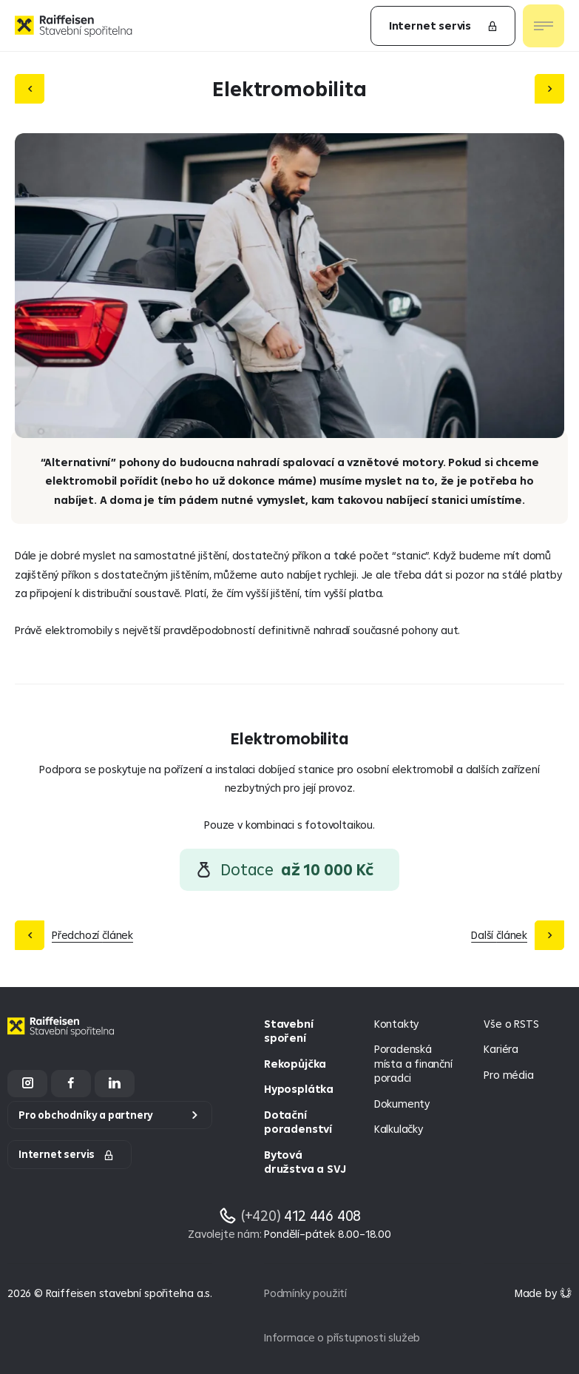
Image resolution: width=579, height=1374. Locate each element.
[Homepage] (62, 1038)
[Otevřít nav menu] (543, 25)
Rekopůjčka (295, 1064)
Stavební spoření (288, 1031)
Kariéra (501, 1049)
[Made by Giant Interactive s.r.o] (543, 1293)
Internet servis (443, 25)
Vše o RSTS (511, 1024)
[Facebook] (71, 1083)
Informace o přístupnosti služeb (342, 1337)
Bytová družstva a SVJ (304, 1162)
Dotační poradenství (298, 1122)
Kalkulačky (398, 1129)
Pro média (508, 1075)
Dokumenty (402, 1104)
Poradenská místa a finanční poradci (413, 1063)
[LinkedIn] (115, 1083)
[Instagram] (27, 1083)
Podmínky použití (305, 1293)
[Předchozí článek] (29, 89)
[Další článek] (549, 89)
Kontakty (396, 1024)
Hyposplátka (298, 1089)
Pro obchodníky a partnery (85, 1115)
